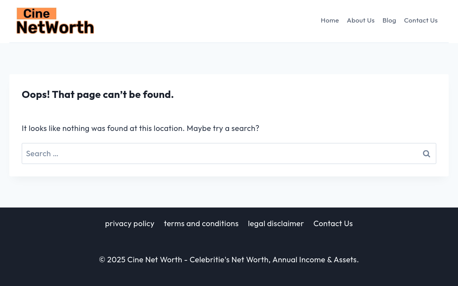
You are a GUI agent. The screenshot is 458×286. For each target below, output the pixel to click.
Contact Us (421, 20)
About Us (361, 20)
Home (330, 20)
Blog (389, 20)
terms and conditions (201, 223)
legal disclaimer (276, 223)
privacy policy (129, 223)
